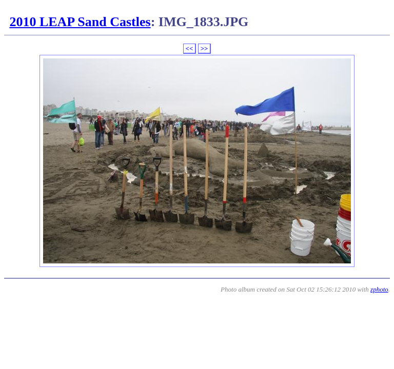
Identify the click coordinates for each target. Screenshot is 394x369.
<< (189, 48)
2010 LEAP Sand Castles (79, 21)
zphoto (379, 289)
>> (204, 48)
